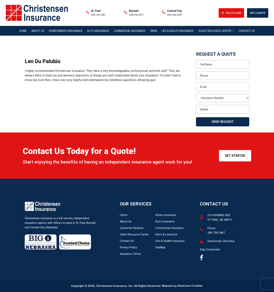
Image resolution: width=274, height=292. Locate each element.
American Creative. (190, 286)
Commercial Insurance (169, 228)
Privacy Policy (128, 247)
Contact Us (127, 241)
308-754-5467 (99, 15)
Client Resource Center (134, 234)
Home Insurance (165, 215)
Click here (228, 241)
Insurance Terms (130, 254)
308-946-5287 (175, 15)
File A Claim (233, 13)
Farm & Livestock (166, 234)
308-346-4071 (137, 15)
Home (123, 215)
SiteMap (160, 247)
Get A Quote (257, 13)
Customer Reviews (131, 228)
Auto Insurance (164, 221)
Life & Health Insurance (170, 241)
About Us (125, 221)
